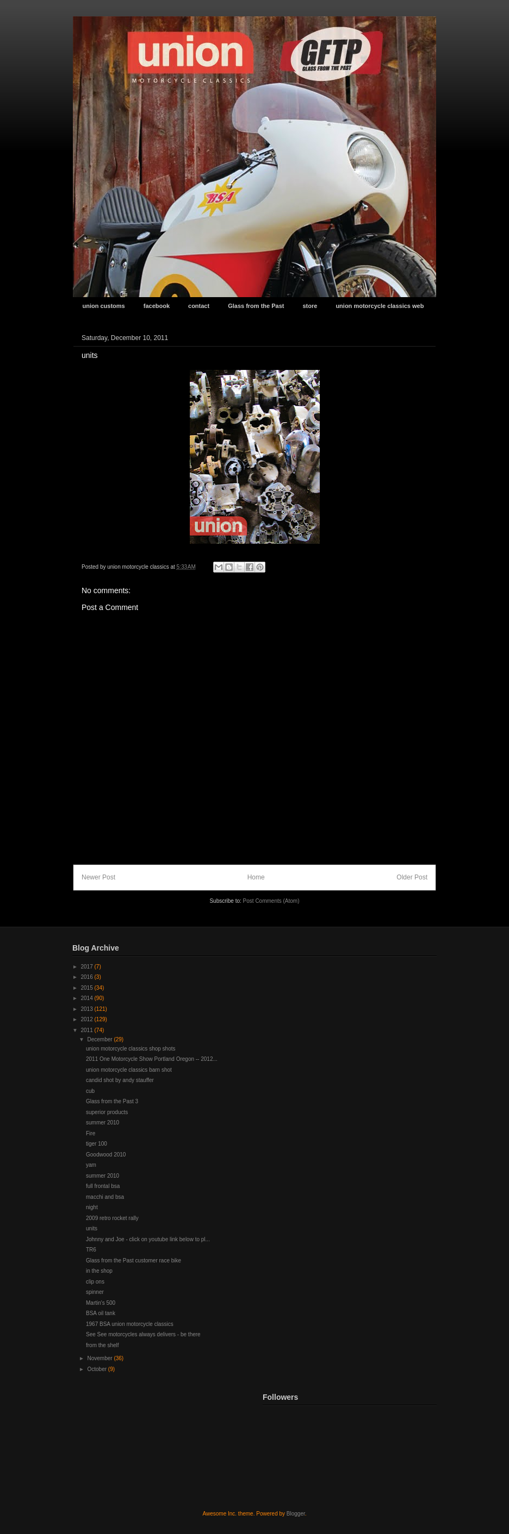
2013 (87, 1009)
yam (91, 1165)
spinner (95, 1292)
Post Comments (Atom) (271, 901)
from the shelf (102, 1345)
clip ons (95, 1282)
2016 (87, 977)
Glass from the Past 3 (112, 1101)
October (97, 1369)
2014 (87, 998)
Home (256, 877)
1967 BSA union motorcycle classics (129, 1324)
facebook (157, 306)
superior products (107, 1112)
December (100, 1039)
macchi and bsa (105, 1197)
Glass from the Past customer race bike (133, 1260)
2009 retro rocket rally (112, 1218)
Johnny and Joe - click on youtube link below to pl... (148, 1239)
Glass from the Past (256, 306)
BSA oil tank (100, 1313)
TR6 (91, 1250)
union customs (104, 306)
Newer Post (98, 877)
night (92, 1207)
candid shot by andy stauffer (120, 1080)
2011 (87, 1030)
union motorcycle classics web (380, 306)
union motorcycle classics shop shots (131, 1049)
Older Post (411, 877)
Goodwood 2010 (106, 1155)
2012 (87, 1019)
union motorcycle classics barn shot (129, 1070)
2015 (87, 988)
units (91, 1228)
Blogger (296, 1514)
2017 (87, 967)
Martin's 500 (100, 1303)
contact (198, 306)
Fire (90, 1133)
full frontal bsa (103, 1186)
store (309, 306)
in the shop (99, 1271)
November (100, 1358)
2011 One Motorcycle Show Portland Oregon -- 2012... (152, 1059)
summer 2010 (102, 1123)
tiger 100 (96, 1144)
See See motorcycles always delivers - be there (143, 1334)
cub (90, 1091)
